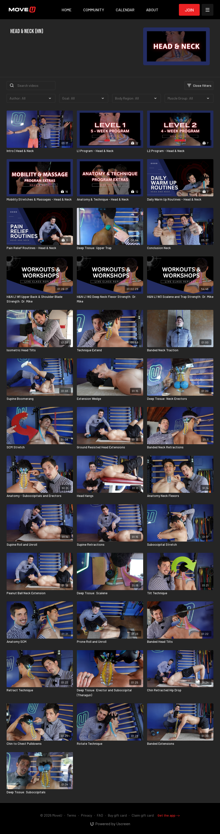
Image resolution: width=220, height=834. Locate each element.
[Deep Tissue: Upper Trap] (110, 248)
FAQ (100, 815)
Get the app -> (169, 815)
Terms (71, 815)
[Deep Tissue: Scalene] (110, 593)
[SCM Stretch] (40, 447)
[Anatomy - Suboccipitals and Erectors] (40, 495)
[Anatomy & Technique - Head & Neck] (110, 199)
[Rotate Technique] (110, 743)
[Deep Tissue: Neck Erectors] (180, 398)
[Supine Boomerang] (40, 398)
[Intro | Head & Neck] (40, 151)
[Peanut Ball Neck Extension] (40, 593)
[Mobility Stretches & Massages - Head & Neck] (40, 199)
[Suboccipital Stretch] (180, 544)
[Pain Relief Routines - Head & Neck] (40, 248)
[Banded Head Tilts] (180, 641)
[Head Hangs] (110, 495)
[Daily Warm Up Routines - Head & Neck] (180, 199)
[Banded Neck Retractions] (180, 447)
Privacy (86, 815)
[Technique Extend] (110, 350)
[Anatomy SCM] (40, 641)
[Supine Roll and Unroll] (40, 544)
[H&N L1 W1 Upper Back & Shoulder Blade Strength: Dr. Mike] (40, 299)
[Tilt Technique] (180, 593)
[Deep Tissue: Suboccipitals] (40, 792)
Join (189, 10)
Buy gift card (117, 815)
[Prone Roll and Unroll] (110, 641)
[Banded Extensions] (180, 743)
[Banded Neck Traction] (180, 350)
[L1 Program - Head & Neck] (110, 151)
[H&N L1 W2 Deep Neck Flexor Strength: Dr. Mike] (110, 299)
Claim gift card (143, 815)
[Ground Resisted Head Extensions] (110, 447)
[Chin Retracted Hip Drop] (180, 690)
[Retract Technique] (40, 690)
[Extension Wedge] (110, 398)
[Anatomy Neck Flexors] (180, 495)
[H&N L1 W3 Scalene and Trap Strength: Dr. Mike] (180, 296)
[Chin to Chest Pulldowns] (40, 743)
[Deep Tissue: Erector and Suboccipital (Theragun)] (110, 692)
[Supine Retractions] (110, 544)
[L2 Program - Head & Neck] (180, 151)
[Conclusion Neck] (180, 248)
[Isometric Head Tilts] (40, 350)
